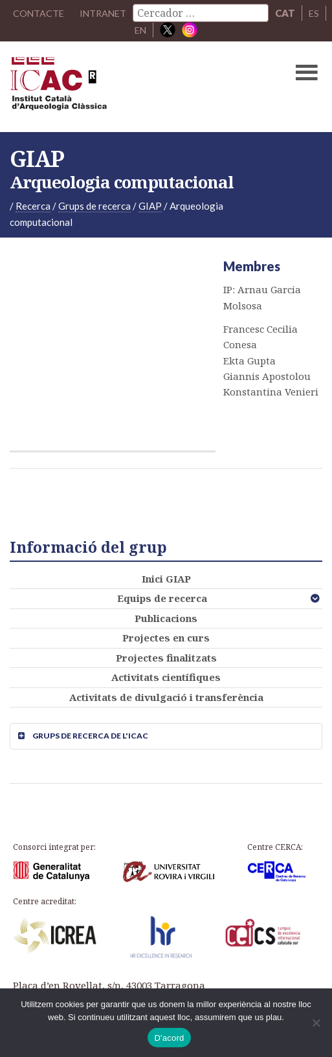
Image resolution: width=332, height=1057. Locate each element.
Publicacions (166, 618)
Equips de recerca (162, 598)
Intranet (102, 13)
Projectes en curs (166, 637)
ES (315, 13)
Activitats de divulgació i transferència (166, 697)
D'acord (169, 1038)
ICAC (133, 87)
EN (140, 30)
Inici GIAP (166, 578)
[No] (315, 1022)
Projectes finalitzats (166, 657)
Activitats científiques (166, 677)
